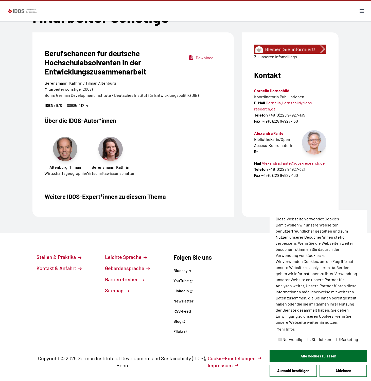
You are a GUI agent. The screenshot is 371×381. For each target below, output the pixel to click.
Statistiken (319, 339)
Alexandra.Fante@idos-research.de (293, 163)
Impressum (223, 365)
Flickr (180, 331)
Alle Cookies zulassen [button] (318, 356)
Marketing (347, 339)
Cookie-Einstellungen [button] (234, 358)
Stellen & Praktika (59, 257)
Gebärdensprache (127, 268)
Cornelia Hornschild (271, 90)
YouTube (183, 280)
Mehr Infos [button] (285, 329)
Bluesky (182, 270)
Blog (179, 321)
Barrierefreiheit (125, 279)
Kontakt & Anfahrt (59, 268)
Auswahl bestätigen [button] (293, 371)
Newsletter (183, 300)
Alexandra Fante (269, 133)
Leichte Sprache (126, 257)
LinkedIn (183, 290)
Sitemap (117, 290)
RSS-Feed (182, 311)
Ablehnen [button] (343, 371)
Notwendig (290, 339)
